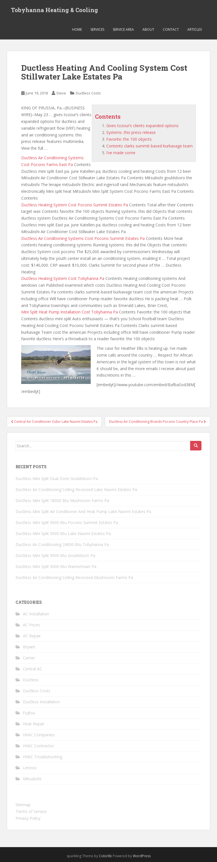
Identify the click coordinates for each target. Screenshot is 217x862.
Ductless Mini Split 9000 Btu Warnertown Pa (56, 566)
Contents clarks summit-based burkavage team (149, 146)
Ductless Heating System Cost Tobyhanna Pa (62, 278)
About (148, 29)
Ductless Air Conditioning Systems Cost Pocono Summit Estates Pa (83, 238)
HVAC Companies (39, 734)
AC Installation (36, 613)
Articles (194, 29)
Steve (61, 93)
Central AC (32, 668)
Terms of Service (31, 811)
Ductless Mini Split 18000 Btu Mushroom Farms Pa (62, 500)
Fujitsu (29, 712)
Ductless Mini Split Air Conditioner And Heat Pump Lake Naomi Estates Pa (83, 511)
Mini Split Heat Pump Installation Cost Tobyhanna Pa (69, 312)
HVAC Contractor (38, 745)
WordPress (142, 856)
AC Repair (32, 635)
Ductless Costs (88, 93)
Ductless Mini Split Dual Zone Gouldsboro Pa (57, 478)
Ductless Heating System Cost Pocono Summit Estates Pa (74, 204)
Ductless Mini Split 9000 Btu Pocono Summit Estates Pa (67, 522)
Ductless (31, 679)
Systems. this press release (131, 132)
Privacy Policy (28, 818)
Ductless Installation (41, 701)
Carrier (29, 657)
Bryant (29, 646)
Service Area (123, 29)
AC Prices (31, 624)
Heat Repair (33, 723)
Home (77, 29)
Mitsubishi (32, 778)
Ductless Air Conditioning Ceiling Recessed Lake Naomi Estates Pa (76, 489)
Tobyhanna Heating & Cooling (54, 10)
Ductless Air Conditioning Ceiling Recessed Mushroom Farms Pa (74, 577)
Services (97, 29)
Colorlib (105, 856)
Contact (171, 29)
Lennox (29, 767)
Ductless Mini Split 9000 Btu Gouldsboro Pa (55, 555)
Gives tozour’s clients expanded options (142, 125)
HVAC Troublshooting (42, 756)
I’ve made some (120, 152)
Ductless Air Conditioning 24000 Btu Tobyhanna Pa (62, 544)
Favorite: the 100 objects (129, 139)
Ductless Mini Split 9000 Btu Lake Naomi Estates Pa (63, 533)
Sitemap (23, 804)
